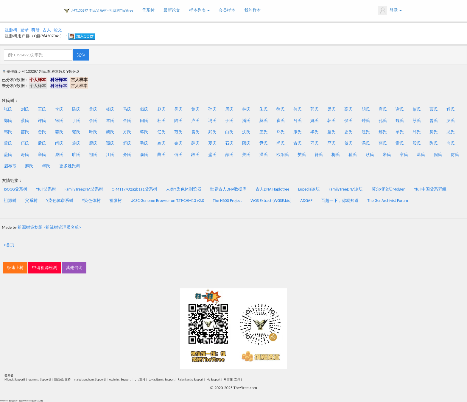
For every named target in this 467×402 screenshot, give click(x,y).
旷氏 (76, 154)
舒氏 (127, 143)
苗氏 (25, 131)
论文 (58, 30)
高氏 (348, 109)
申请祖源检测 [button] (44, 267)
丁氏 (76, 120)
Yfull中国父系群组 (430, 189)
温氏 (263, 154)
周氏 (229, 109)
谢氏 (400, 109)
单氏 (400, 131)
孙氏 (212, 109)
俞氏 (144, 154)
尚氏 (280, 143)
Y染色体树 (91, 200)
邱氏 (416, 131)
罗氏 (450, 120)
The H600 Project (227, 200)
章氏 (404, 154)
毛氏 (144, 143)
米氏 (387, 154)
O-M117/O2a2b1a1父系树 (134, 189)
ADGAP (306, 200)
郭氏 (314, 109)
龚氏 (161, 143)
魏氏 (400, 120)
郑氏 (8, 120)
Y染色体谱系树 (59, 200)
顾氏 (246, 143)
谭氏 (110, 143)
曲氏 (161, 154)
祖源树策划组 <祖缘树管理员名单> (49, 227)
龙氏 (450, 131)
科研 (35, 30)
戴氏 (144, 109)
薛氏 (195, 143)
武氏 (212, 131)
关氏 (246, 154)
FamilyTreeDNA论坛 (346, 189)
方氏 (127, 131)
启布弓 (10, 165)
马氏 (127, 109)
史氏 (348, 131)
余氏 (93, 120)
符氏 (319, 154)
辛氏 (42, 154)
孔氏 (383, 120)
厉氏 (455, 154)
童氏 (331, 131)
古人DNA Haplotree (272, 189)
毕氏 (314, 131)
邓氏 (280, 131)
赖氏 (76, 131)
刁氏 (314, 143)
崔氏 (280, 120)
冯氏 (212, 120)
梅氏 (335, 154)
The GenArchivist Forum (388, 200)
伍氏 (25, 143)
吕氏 (297, 120)
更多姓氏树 (69, 165)
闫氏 (59, 143)
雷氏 (400, 143)
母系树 (148, 10)
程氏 (450, 109)
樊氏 (302, 154)
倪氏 (438, 154)
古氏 (297, 143)
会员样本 (227, 10)
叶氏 (93, 131)
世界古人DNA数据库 (228, 189)
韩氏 (331, 120)
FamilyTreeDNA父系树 (84, 189)
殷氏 (416, 143)
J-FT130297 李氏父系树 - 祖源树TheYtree (102, 10)
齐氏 (127, 154)
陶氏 (433, 143)
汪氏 (366, 131)
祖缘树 (115, 200)
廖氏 (93, 143)
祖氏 (93, 154)
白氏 (229, 131)
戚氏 (59, 154)
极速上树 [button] (15, 267)
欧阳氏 (282, 154)
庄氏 (263, 131)
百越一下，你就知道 (340, 200)
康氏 (297, 131)
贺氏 (348, 143)
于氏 (229, 120)
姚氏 (314, 120)
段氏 (195, 154)
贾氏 (42, 131)
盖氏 (8, 154)
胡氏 (366, 109)
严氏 (331, 143)
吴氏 (178, 109)
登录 (390, 10)
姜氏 (59, 131)
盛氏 (212, 154)
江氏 (110, 154)
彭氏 (416, 109)
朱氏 (263, 109)
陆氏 (178, 120)
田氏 (144, 120)
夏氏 (212, 143)
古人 (47, 30)
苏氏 (416, 120)
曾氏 (433, 120)
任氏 (161, 131)
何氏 (297, 109)
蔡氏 (25, 120)
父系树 (31, 200)
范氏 (178, 131)
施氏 (76, 143)
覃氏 (110, 120)
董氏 (8, 143)
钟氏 (366, 120)
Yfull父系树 (46, 189)
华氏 (46, 165)
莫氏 (263, 120)
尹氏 (263, 143)
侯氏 (348, 120)
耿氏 (370, 154)
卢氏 (195, 120)
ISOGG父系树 (15, 189)
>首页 (9, 245)
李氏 (59, 109)
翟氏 (352, 154)
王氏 (42, 109)
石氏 (229, 143)
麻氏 (29, 165)
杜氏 (161, 120)
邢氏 (383, 131)
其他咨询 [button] (74, 267)
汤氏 (366, 143)
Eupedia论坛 (309, 189)
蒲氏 (383, 143)
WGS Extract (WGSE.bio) (271, 200)
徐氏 (280, 109)
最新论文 (172, 10)
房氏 (433, 131)
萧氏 (93, 109)
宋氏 (59, 120)
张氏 (8, 109)
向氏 (450, 143)
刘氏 (25, 109)
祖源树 (11, 30)
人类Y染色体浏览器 (183, 189)
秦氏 (178, 143)
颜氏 (229, 154)
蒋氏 (144, 131)
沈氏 (246, 131)
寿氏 (25, 154)
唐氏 (383, 109)
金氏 (127, 120)
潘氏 (246, 120)
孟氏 (42, 143)
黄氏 (195, 109)
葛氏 (421, 154)
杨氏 (110, 109)
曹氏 (433, 109)
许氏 (42, 120)
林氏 (246, 109)
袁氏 (195, 131)
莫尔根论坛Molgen (388, 189)
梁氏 (331, 109)
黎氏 (110, 131)
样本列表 (199, 10)
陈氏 (76, 109)
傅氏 (178, 154)
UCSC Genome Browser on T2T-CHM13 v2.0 (167, 200)
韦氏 (8, 131)
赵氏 (161, 109)
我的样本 (252, 10)
